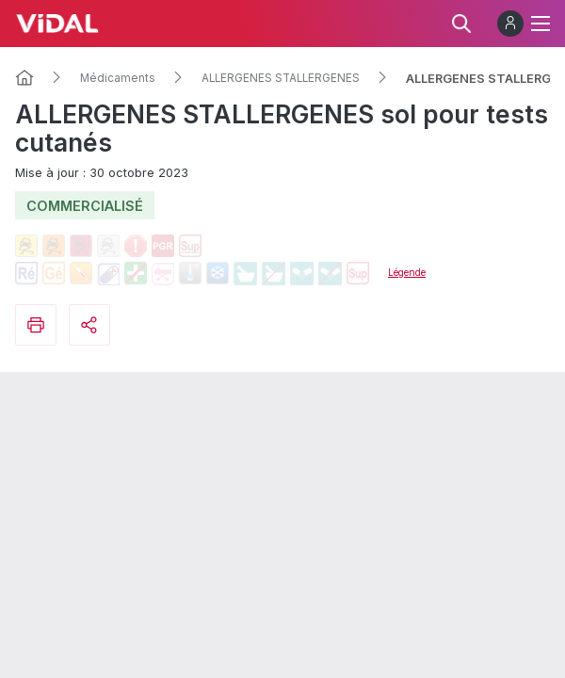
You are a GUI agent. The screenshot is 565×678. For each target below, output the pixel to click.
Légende (407, 272)
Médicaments (117, 78)
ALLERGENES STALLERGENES (281, 78)
